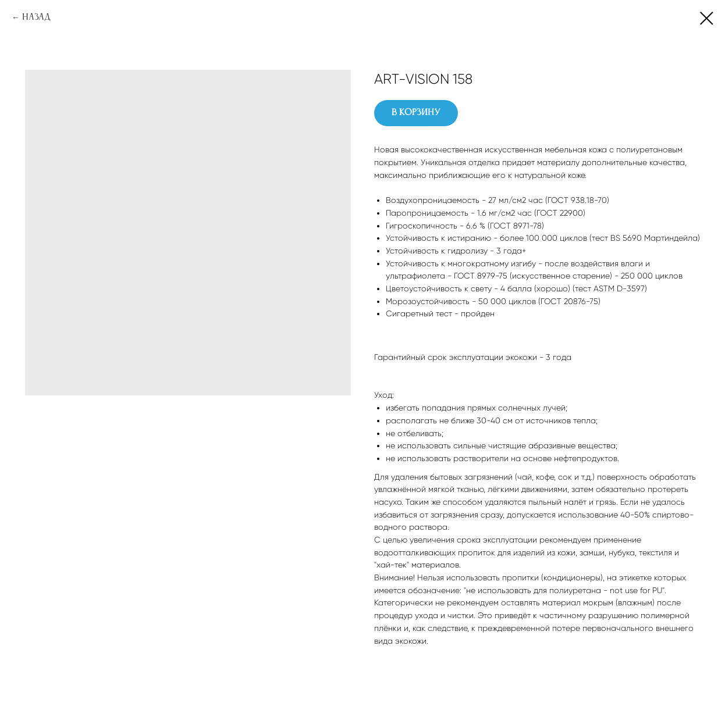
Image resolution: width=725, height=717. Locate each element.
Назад (36, 17)
